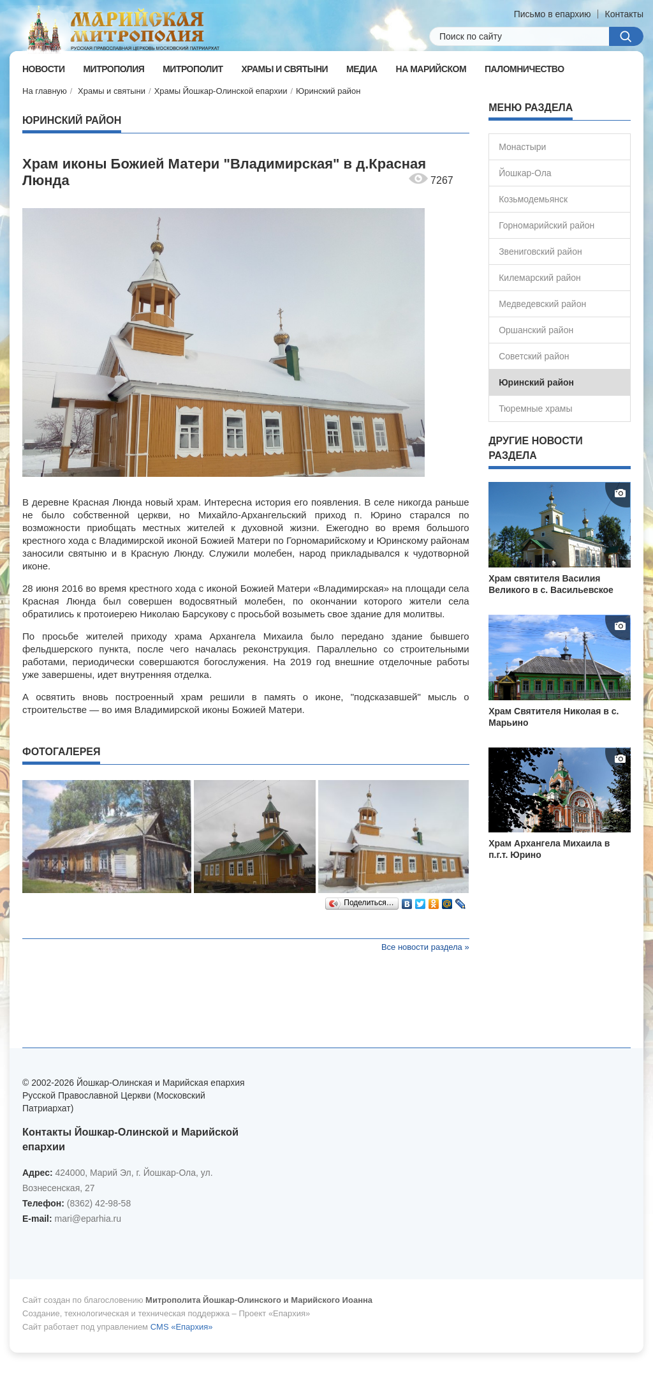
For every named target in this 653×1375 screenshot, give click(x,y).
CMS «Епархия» (181, 1327)
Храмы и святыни (111, 91)
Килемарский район (540, 278)
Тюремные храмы (535, 408)
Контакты (624, 14)
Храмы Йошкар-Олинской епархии (221, 91)
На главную (44, 91)
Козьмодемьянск (533, 199)
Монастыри (522, 147)
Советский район (534, 356)
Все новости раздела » (425, 947)
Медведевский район (542, 304)
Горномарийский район (546, 225)
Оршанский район (536, 330)
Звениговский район (540, 251)
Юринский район (328, 91)
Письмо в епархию (552, 14)
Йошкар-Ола (525, 173)
